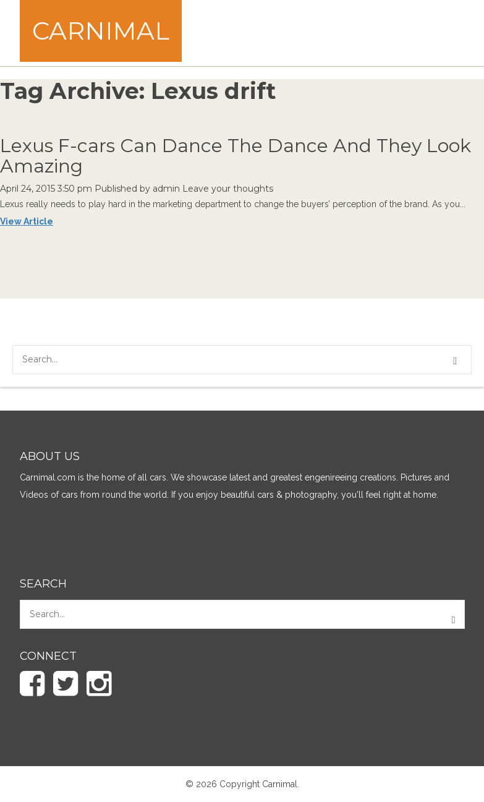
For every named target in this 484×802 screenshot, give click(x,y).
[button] (457, 361)
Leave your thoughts (227, 188)
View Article (26, 221)
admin (166, 188)
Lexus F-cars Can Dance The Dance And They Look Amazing (235, 155)
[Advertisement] (263, 31)
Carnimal (100, 30)
